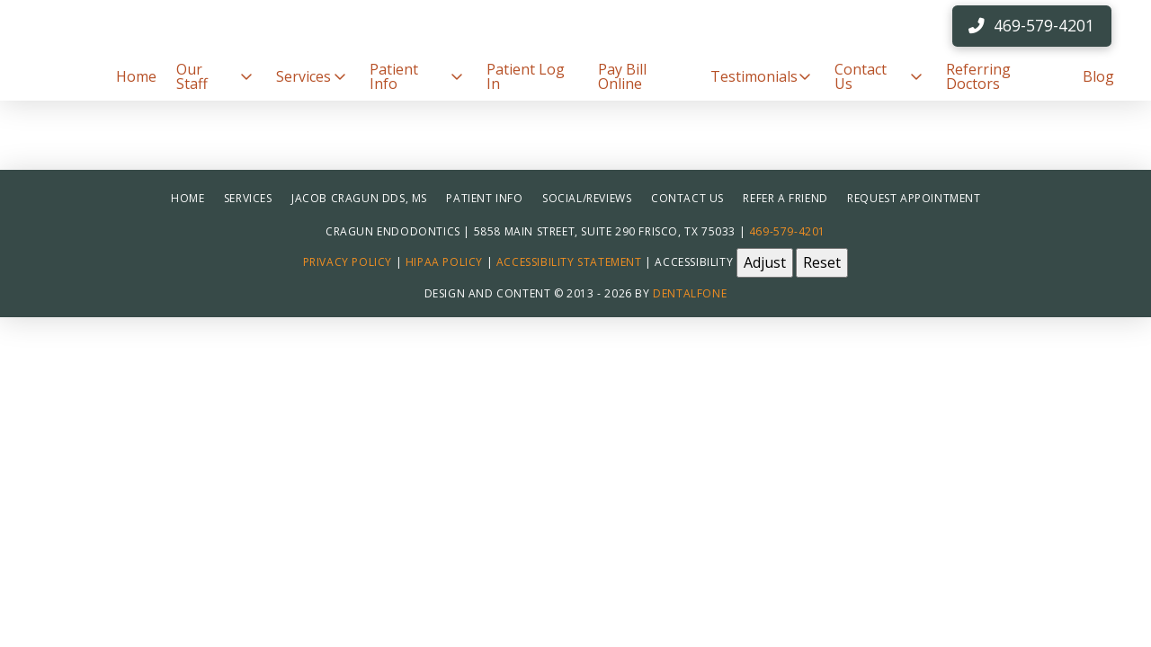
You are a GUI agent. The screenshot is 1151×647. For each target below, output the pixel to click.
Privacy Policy (347, 262)
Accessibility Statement (569, 262)
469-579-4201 (787, 231)
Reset (822, 262)
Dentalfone (690, 293)
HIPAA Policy (444, 262)
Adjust (765, 262)
